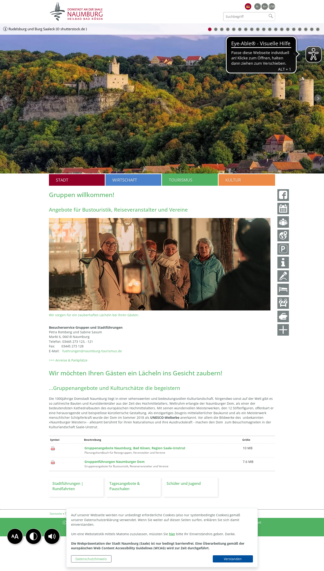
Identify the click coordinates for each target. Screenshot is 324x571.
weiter (318, 98)
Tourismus (180, 180)
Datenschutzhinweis (91, 559)
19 (318, 29)
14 (288, 29)
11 (270, 29)
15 (294, 29)
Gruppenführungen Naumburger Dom (114, 461)
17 (306, 29)
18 (312, 29)
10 (264, 29)
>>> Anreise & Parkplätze (68, 360)
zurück (6, 98)
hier (172, 534)
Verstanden (233, 559)
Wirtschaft (124, 180)
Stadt (62, 180)
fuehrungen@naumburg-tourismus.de (92, 351)
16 (300, 29)
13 (282, 29)
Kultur (233, 180)
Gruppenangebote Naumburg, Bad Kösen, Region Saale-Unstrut (134, 448)
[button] (52, 536)
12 (276, 29)
